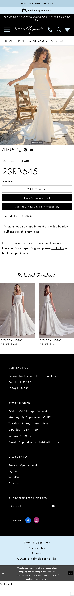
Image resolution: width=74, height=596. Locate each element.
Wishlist (13, 486)
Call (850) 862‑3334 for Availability (37, 214)
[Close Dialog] (3, 583)
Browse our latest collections (37, 3)
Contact (13, 492)
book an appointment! (16, 262)
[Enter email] (36, 515)
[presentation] (17, 319)
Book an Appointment (37, 204)
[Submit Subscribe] (61, 515)
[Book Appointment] (37, 11)
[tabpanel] (37, 98)
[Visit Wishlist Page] (67, 32)
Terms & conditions (37, 552)
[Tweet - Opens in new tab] (19, 153)
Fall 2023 (56, 44)
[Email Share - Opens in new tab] (31, 153)
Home (8, 44)
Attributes (28, 225)
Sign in (13, 479)
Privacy (37, 563)
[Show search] (58, 32)
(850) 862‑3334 (19, 397)
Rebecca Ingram (31, 44)
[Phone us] (50, 32)
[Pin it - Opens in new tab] (25, 153)
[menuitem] (7, 33)
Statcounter (7, 593)
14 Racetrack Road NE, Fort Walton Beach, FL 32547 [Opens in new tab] (32, 388)
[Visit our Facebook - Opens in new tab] (28, 530)
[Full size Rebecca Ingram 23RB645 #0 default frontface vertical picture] (37, 98)
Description (11, 225)
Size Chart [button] (9, 185)
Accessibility (37, 557)
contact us (57, 257)
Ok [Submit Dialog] (70, 582)
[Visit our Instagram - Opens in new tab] (36, 530)
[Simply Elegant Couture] (29, 33)
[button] (7, 33)
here (46, 588)
